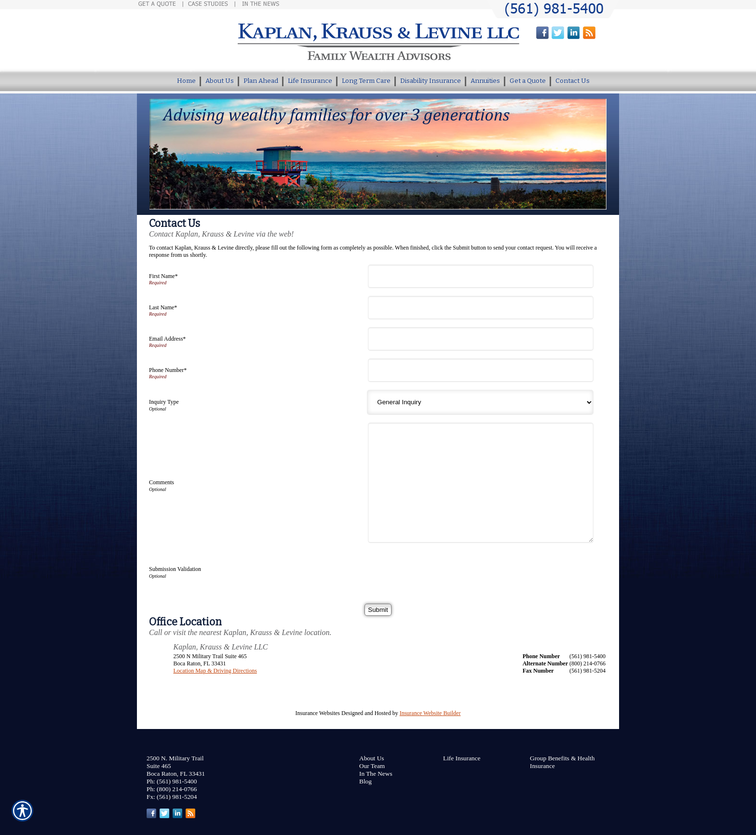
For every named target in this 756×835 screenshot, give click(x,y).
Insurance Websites (318, 713)
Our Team (372, 765)
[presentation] (444, 569)
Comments (161, 482)
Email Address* (167, 338)
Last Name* (163, 307)
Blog (365, 781)
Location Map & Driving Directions (215, 670)
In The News (375, 773)
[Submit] (377, 610)
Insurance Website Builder (430, 713)
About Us (371, 758)
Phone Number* (168, 370)
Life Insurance (461, 758)
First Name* (163, 276)
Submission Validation (175, 569)
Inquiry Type (164, 401)
